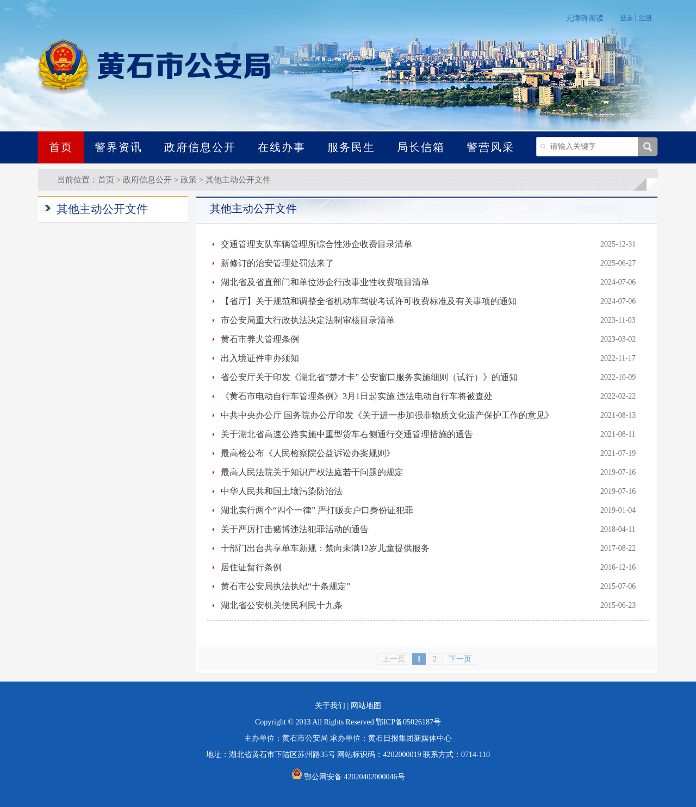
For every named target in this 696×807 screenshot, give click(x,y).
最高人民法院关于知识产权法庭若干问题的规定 (312, 472)
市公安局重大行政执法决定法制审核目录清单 (308, 320)
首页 (61, 147)
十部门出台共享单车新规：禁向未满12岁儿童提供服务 (325, 548)
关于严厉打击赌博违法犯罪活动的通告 (295, 529)
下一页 (460, 659)
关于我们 (330, 706)
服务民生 (351, 147)
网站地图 (366, 706)
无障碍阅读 (585, 18)
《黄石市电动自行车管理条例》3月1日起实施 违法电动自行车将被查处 (357, 396)
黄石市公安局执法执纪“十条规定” (285, 586)
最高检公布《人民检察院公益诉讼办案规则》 (308, 453)
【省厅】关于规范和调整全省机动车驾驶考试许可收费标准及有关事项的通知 (369, 301)
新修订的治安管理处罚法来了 (277, 263)
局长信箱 (421, 147)
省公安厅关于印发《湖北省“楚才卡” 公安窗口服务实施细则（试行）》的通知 (369, 377)
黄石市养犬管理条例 (260, 339)
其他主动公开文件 (238, 179)
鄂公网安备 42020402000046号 (348, 777)
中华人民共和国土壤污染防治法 (282, 491)
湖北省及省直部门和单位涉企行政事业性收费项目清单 (325, 282)
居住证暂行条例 (251, 567)
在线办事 (282, 147)
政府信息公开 (200, 147)
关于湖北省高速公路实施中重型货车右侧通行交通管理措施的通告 (347, 434)
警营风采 (490, 147)
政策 (189, 179)
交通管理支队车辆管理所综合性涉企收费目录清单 (316, 244)
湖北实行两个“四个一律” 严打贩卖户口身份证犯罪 (317, 510)
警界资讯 (118, 147)
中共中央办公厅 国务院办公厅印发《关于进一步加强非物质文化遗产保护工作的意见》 (387, 415)
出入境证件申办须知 (260, 358)
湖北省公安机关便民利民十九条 (282, 605)
